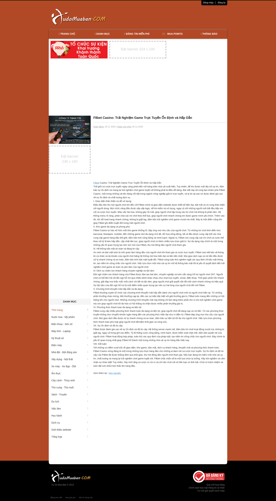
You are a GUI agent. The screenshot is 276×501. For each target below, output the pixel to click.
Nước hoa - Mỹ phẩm (69, 317)
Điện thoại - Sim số (69, 324)
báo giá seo (70, 497)
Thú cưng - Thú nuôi (69, 387)
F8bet (96, 182)
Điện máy (69, 345)
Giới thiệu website (69, 429)
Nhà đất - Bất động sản (69, 352)
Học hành (69, 415)
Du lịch (69, 401)
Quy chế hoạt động (216, 485)
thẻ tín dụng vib (85, 497)
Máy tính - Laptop (69, 331)
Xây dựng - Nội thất (69, 359)
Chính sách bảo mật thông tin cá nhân (207, 488)
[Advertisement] (175, 17)
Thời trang (69, 310)
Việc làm (69, 408)
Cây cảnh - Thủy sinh (69, 380)
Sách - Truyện (69, 394)
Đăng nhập (208, 2)
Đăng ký (221, 2)
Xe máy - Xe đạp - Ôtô (69, 366)
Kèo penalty (115, 373)
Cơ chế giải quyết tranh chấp (211, 491)
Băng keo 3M (56, 497)
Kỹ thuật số (69, 338)
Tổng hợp (69, 436)
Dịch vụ (69, 422)
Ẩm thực (69, 373)
